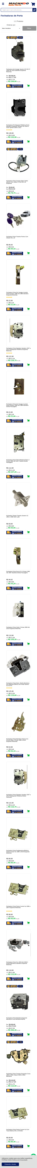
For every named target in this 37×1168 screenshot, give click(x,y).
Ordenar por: (11, 25)
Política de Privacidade (19, 1160)
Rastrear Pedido (12, 1103)
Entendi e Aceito (10, 1164)
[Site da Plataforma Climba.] (18, 1154)
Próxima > (25, 1059)
